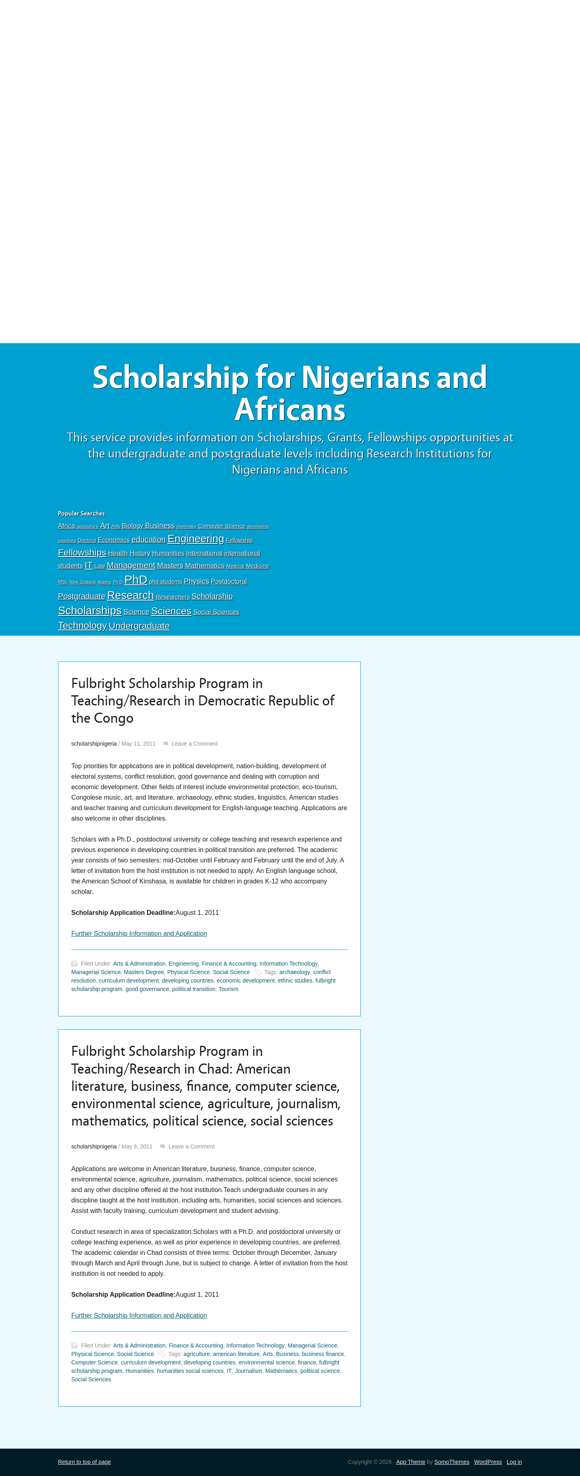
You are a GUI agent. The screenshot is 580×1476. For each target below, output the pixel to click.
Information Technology (289, 963)
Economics (114, 539)
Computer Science (221, 526)
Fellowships (82, 552)
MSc (63, 582)
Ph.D (118, 582)
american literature (236, 1354)
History (140, 553)
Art (105, 526)
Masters (170, 565)
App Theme (410, 1462)
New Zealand (83, 582)
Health (118, 553)
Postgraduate (82, 596)
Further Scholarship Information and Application (139, 933)
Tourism (228, 989)
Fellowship (239, 540)
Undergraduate (139, 625)
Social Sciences (216, 612)
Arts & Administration (139, 963)
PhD (135, 579)
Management (131, 565)
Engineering (196, 539)
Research (130, 595)
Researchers (173, 597)
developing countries (187, 980)
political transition (193, 989)
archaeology (295, 972)
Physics (196, 581)
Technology (82, 625)
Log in (514, 1462)
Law (99, 566)
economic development (246, 980)
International (204, 553)
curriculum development (129, 980)
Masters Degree (144, 972)
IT (88, 565)
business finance (323, 1354)
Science (136, 612)
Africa (66, 526)
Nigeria (104, 582)
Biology (132, 525)
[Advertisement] (290, 59)
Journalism (248, 1371)
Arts (116, 526)
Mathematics (205, 566)
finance (307, 1362)
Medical (235, 566)
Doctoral (87, 540)
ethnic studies (295, 980)
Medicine (257, 566)
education (149, 539)
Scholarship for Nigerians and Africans (290, 393)
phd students (165, 581)
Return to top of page (84, 1462)
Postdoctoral (229, 581)
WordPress (488, 1462)
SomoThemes (451, 1462)
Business (159, 526)
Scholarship (212, 596)
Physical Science (188, 972)
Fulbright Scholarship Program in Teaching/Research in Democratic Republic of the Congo (202, 700)
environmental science (267, 1362)
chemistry (186, 526)
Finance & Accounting (229, 963)
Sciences (171, 610)
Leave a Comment (195, 743)
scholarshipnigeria (94, 743)
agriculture (88, 526)
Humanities (168, 553)
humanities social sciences (190, 1371)
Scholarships (90, 610)
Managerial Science (96, 972)
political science (320, 1371)
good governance (147, 989)
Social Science (231, 972)
